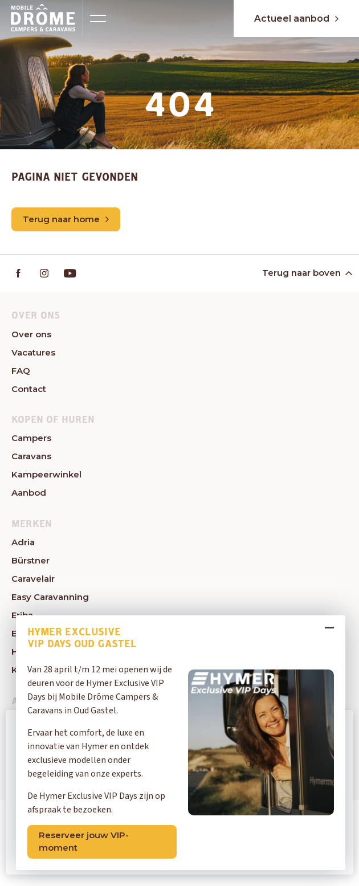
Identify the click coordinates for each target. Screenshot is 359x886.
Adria (23, 542)
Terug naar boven (306, 272)
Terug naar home (66, 219)
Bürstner (30, 560)
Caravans (31, 456)
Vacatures (33, 352)
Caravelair (33, 578)
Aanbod (28, 492)
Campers (31, 437)
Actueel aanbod (294, 18)
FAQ (20, 370)
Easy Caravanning (50, 596)
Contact (28, 388)
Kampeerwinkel (46, 474)
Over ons (31, 334)
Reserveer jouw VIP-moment (85, 840)
